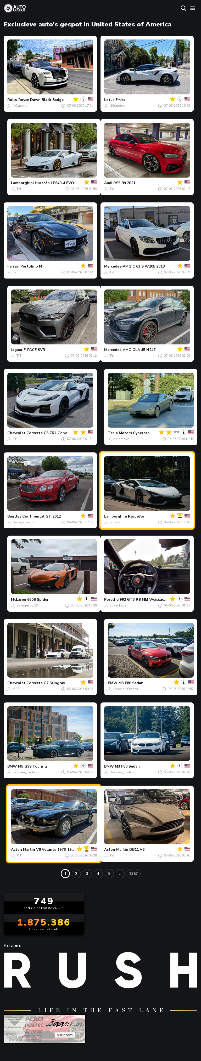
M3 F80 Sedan (131, 682)
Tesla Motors (120, 432)
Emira (120, 99)
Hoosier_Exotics (125, 689)
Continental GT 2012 (41, 516)
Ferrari (13, 266)
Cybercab (141, 432)
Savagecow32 (23, 522)
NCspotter (21, 106)
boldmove (121, 439)
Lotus (109, 99)
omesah (116, 522)
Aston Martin (23, 849)
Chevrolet (16, 432)
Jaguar (17, 349)
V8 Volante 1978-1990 (56, 849)
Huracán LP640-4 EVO (54, 182)
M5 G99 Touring (32, 766)
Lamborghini (22, 182)
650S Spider (38, 599)
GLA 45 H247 (143, 349)
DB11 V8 (136, 849)
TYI (18, 189)
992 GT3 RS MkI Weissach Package (151, 599)
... (120, 873)
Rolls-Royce (18, 99)
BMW (113, 682)
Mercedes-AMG (117, 266)
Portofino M (31, 266)
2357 (133, 873)
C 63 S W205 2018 (148, 266)
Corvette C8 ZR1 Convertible (52, 432)
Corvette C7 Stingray (45, 682)
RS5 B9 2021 (124, 182)
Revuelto (136, 516)
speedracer (118, 605)
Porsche (111, 599)
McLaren (18, 599)
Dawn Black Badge (47, 99)
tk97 (16, 689)
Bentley (14, 516)
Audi (108, 182)
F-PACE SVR (34, 349)
